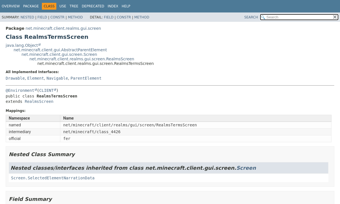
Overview (11, 6)
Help (126, 6)
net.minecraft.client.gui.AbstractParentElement (60, 50)
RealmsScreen (39, 101)
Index (113, 6)
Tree (74, 6)
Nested (27, 17)
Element (35, 78)
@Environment (20, 90)
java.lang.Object (22, 45)
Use (62, 6)
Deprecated (93, 6)
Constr (57, 17)
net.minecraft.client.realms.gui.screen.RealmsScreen (81, 59)
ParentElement (86, 78)
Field (42, 17)
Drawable (15, 78)
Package (31, 6)
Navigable (57, 78)
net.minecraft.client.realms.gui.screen (63, 28)
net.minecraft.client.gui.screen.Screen (59, 54)
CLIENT (46, 90)
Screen (246, 168)
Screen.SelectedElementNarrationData (53, 178)
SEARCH (251, 17)
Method (75, 17)
